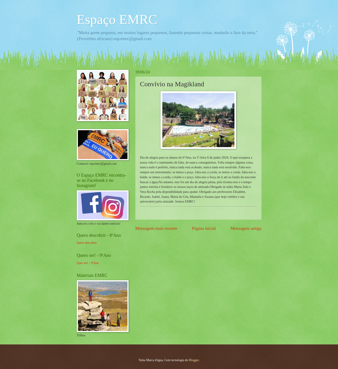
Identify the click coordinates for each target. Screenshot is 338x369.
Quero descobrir (87, 242)
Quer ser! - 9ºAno (88, 263)
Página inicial (204, 228)
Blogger (194, 360)
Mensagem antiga (246, 228)
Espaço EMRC (117, 19)
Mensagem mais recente (156, 228)
